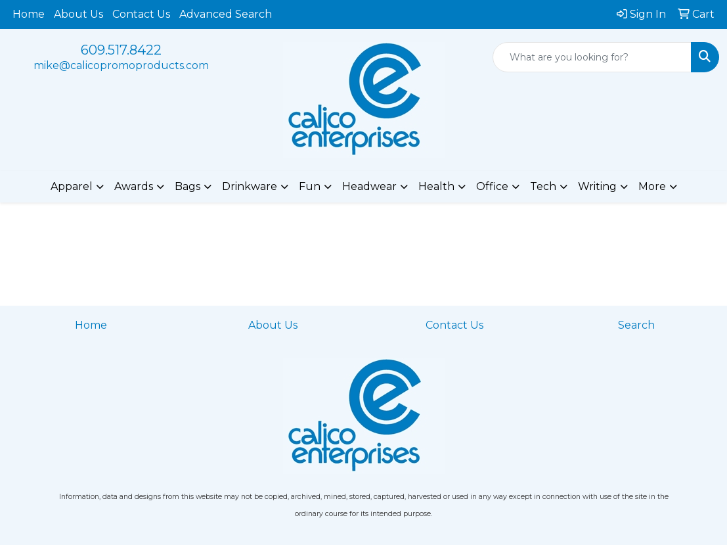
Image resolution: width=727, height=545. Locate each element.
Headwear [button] (369, 186)
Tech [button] (543, 186)
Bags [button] (187, 186)
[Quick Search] (592, 57)
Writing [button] (597, 186)
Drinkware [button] (249, 186)
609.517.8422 (121, 50)
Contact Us (141, 14)
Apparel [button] (72, 186)
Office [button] (492, 186)
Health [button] (436, 186)
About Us (78, 14)
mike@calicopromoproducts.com (121, 65)
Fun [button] (309, 186)
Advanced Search (225, 14)
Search (636, 325)
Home (28, 14)
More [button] (652, 186)
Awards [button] (133, 186)
